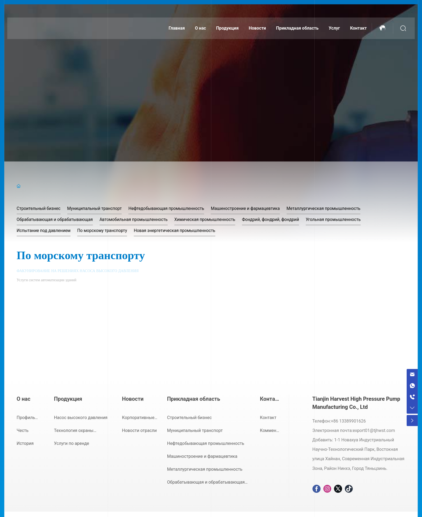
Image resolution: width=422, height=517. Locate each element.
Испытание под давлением (44, 230)
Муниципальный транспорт (96, 208)
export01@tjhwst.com (374, 430)
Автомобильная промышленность (135, 219)
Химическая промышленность (208, 219)
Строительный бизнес (39, 208)
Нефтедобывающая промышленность (169, 208)
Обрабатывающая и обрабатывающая (55, 219)
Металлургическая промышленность (329, 208)
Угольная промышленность (339, 219)
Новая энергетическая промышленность (177, 230)
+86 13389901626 (348, 421)
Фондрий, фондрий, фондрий (275, 219)
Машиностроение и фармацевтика (249, 208)
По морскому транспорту (103, 230)
